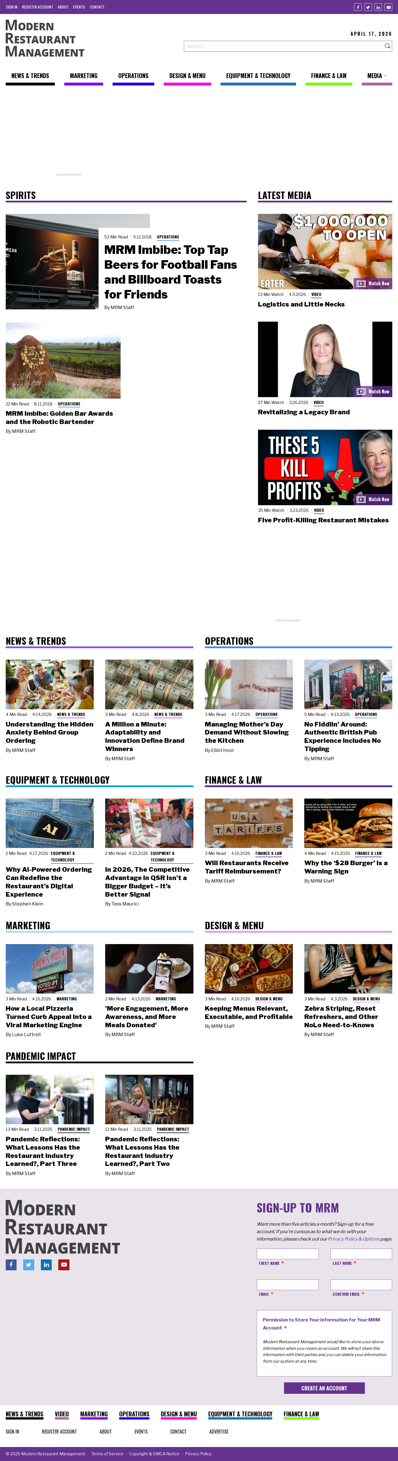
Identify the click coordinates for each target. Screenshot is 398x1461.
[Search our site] (283, 46)
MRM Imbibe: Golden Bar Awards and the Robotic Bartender (59, 417)
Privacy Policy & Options (353, 1239)
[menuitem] (11, 7)
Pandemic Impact (74, 1129)
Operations (168, 237)
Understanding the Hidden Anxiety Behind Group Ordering (49, 732)
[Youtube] (388, 7)
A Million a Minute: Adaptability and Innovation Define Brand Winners (145, 736)
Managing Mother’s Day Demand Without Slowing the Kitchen (247, 732)
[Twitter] (368, 7)
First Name (269, 1263)
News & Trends (71, 714)
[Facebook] (358, 7)
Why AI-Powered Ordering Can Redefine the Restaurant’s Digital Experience (49, 881)
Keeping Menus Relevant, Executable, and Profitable (249, 1012)
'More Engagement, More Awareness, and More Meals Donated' (146, 1016)
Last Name (342, 1263)
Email (264, 1294)
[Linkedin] (378, 7)
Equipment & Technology (63, 856)
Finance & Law (268, 853)
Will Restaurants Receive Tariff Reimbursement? (247, 867)
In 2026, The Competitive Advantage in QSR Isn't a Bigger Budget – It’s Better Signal (147, 881)
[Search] (387, 46)
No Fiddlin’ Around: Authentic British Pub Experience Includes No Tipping (342, 736)
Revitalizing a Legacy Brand (304, 412)
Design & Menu (269, 999)
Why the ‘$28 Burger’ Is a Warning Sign (346, 867)
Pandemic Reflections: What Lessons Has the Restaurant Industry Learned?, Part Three (43, 1151)
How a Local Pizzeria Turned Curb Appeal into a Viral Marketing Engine (49, 1016)
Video (316, 294)
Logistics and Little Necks (301, 304)
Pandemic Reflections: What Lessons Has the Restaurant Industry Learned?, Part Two (142, 1151)
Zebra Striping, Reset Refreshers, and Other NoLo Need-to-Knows (341, 1016)
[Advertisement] (199, 132)
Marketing (67, 999)
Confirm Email (346, 1294)
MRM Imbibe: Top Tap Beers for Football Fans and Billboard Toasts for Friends (170, 271)
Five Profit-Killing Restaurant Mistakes (323, 520)
